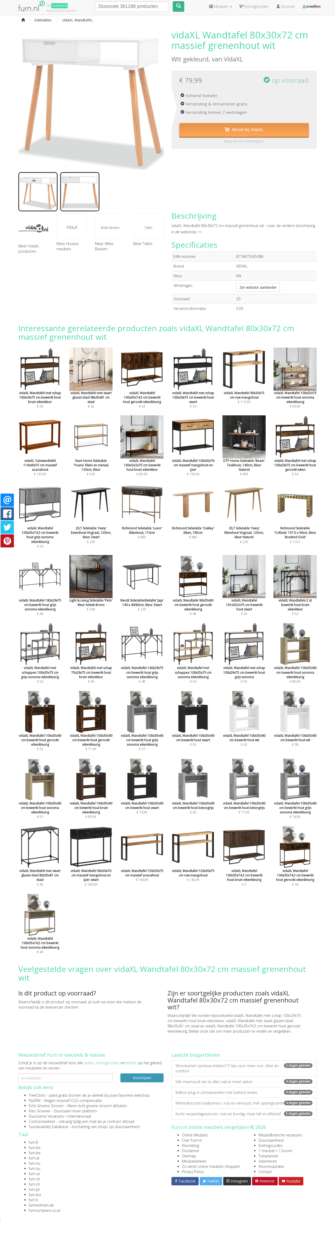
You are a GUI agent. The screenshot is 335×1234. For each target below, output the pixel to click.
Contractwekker (42, 1121)
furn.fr (33, 1142)
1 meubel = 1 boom (275, 1150)
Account (285, 6)
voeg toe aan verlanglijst (244, 141)
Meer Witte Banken (104, 246)
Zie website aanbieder (258, 287)
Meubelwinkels (194, 1161)
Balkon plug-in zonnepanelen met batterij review (244, 1092)
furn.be (35, 1147)
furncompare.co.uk (44, 1210)
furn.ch (34, 1178)
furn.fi (33, 1199)
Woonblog (190, 1145)
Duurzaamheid (271, 1140)
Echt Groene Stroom (46, 1105)
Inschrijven (142, 1077)
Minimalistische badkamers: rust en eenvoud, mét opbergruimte (244, 1103)
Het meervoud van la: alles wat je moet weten (244, 1081)
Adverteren (268, 1161)
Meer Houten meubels (68, 246)
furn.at (34, 1158)
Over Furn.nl (192, 1140)
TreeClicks (37, 1095)
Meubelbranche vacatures (280, 1135)
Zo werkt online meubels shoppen (211, 1166)
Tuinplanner (268, 1155)
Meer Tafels (143, 243)
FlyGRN (34, 1100)
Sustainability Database (48, 1126)
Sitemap (189, 1155)
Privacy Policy (193, 1171)
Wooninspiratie (271, 1166)
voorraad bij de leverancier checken (48, 1007)
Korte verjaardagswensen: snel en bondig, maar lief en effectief (244, 1113)
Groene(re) (59, 5)
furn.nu (34, 1163)
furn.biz (35, 1194)
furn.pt (34, 1189)
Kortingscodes (271, 1145)
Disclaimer (190, 1150)
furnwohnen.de (41, 1205)
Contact (265, 1171)
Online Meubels (195, 1135)
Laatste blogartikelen (195, 1055)
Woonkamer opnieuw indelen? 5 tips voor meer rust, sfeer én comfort (244, 1068)
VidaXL (233, 59)
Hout (71, 227)
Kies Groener (40, 1110)
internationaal (79, 1116)
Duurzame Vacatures (46, 1116)
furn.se (34, 1173)
